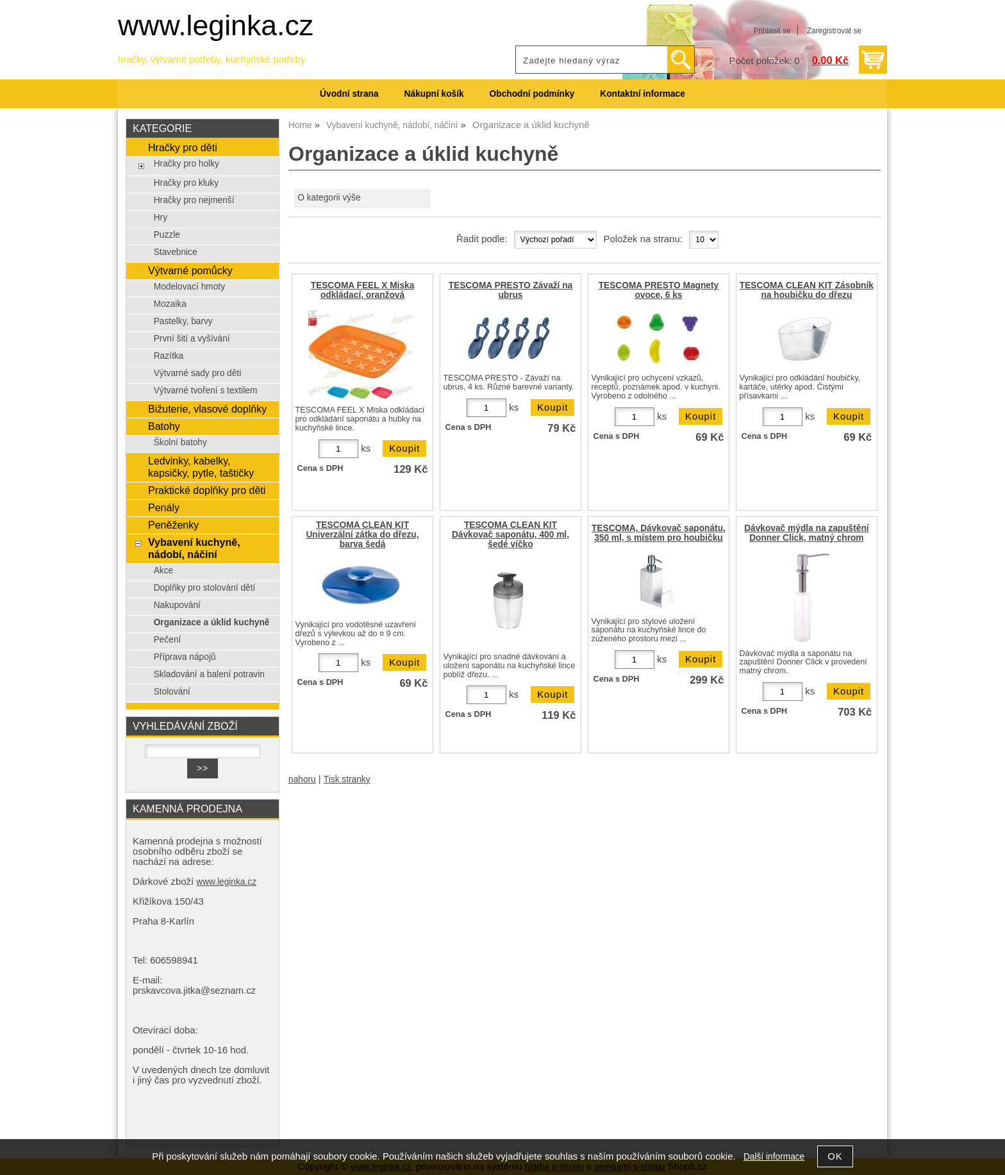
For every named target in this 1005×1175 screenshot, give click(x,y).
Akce (164, 570)
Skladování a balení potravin (209, 674)
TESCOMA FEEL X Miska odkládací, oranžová (363, 290)
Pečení (167, 640)
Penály (163, 507)
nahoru (302, 779)
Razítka (169, 356)
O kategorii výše (328, 197)
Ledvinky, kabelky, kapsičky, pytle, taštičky (201, 467)
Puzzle (167, 235)
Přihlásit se (771, 30)
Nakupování (177, 605)
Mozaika (170, 304)
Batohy (164, 426)
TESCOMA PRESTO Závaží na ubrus (511, 290)
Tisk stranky (347, 779)
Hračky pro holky (186, 163)
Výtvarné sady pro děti (198, 373)
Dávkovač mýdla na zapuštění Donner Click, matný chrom (806, 533)
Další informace (773, 1157)
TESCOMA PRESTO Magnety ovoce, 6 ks (659, 290)
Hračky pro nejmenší (194, 200)
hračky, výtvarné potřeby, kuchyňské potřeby (211, 59)
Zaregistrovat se (834, 30)
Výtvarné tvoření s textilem (206, 390)
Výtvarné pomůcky (190, 270)
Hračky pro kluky (186, 183)
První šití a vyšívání (192, 338)
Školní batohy (180, 442)
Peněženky (173, 524)
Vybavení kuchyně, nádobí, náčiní (194, 548)
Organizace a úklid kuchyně (212, 622)
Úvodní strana (349, 94)
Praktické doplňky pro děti (206, 490)
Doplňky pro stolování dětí (205, 588)
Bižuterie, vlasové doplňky (207, 409)
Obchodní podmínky (532, 94)
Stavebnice (175, 252)
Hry (160, 217)
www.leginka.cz (215, 25)
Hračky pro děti (182, 147)
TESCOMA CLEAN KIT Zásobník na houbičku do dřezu (807, 290)
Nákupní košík (434, 94)
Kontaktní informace (642, 94)
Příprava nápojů (185, 657)
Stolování (172, 691)
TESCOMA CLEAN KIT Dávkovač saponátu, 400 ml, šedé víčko (510, 534)
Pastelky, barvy (183, 321)
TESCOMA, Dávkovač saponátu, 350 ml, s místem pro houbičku (659, 533)
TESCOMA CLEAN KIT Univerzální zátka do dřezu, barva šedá (362, 534)
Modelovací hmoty (189, 287)
